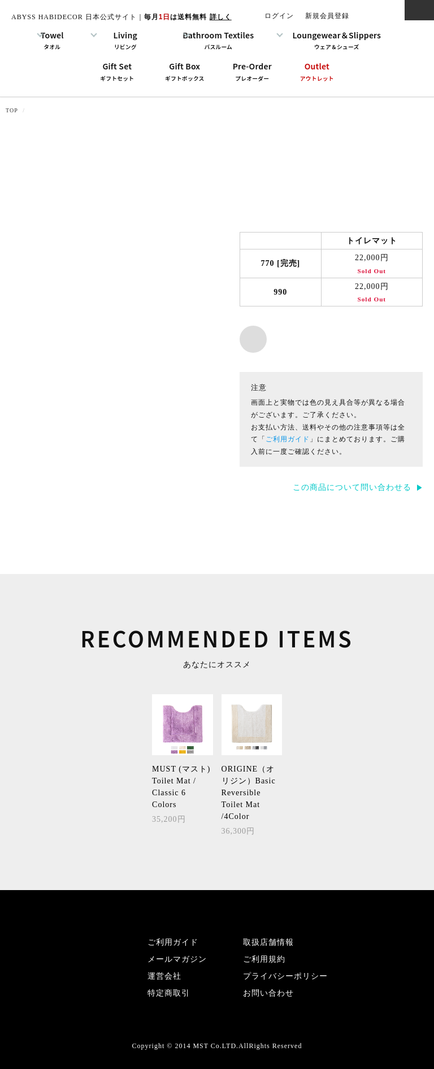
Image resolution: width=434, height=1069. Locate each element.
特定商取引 (168, 993)
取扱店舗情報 (268, 942)
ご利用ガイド (288, 439)
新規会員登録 (327, 16)
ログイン (279, 16)
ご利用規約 (264, 959)
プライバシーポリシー (285, 976)
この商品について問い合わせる (352, 487)
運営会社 (164, 976)
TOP (12, 110)
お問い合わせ (268, 993)
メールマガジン (177, 959)
